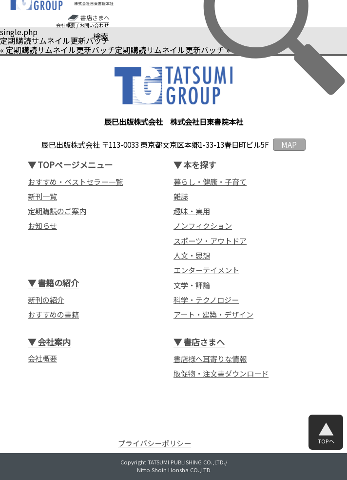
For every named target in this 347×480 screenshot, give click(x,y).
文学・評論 (192, 285)
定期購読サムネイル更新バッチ (60, 50)
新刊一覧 (42, 196)
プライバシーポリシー (154, 443)
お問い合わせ (94, 25)
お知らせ (42, 225)
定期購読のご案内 (57, 211)
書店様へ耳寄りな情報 (210, 358)
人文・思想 (192, 255)
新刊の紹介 (46, 299)
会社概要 (66, 25)
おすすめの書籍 (53, 314)
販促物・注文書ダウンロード (221, 373)
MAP (289, 144)
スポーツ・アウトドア (210, 240)
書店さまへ (95, 17)
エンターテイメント (206, 270)
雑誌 (181, 196)
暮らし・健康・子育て (210, 181)
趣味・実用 (192, 211)
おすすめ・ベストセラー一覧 (75, 181)
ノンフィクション (203, 225)
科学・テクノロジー (206, 299)
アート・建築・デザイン (213, 314)
